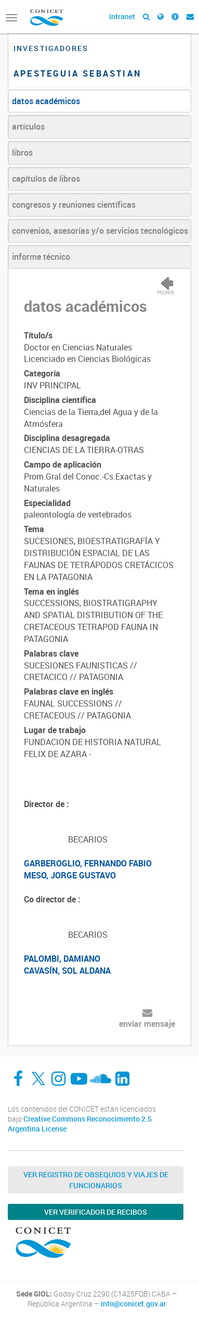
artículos (28, 126)
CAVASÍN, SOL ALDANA (67, 970)
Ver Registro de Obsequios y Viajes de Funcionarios (95, 1179)
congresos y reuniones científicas (74, 204)
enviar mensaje (147, 1023)
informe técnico (41, 256)
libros (22, 152)
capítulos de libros (46, 178)
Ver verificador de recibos (95, 1212)
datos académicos (46, 101)
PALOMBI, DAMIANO (62, 958)
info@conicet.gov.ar (133, 1303)
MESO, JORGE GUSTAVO (70, 875)
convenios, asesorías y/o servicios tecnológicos (100, 230)
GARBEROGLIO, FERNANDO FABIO (88, 863)
